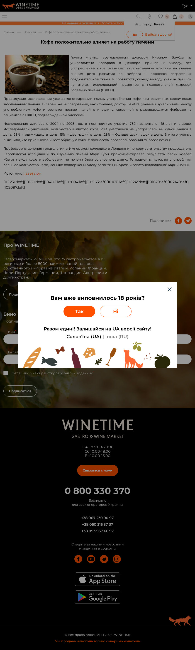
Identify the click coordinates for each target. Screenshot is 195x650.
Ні (115, 311)
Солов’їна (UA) (83, 336)
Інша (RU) (117, 336)
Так (79, 311)
